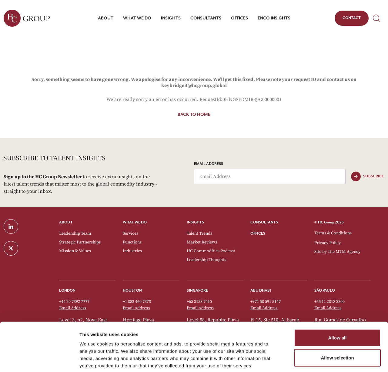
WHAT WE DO (135, 222)
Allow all (337, 307)
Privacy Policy (327, 243)
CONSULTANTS (264, 222)
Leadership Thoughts (206, 260)
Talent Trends (199, 233)
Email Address (208, 164)
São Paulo (324, 290)
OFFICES (257, 233)
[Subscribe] (367, 176)
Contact (351, 19)
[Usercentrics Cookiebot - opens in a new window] (39, 360)
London (67, 290)
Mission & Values (75, 251)
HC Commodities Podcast (211, 251)
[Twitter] (28, 248)
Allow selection (337, 327)
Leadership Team (75, 233)
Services (130, 233)
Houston (132, 290)
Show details (318, 360)
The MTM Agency (344, 251)
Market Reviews (202, 242)
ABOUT (66, 222)
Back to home (194, 114)
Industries (132, 251)
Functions (132, 242)
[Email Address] (270, 176)
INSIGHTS (195, 222)
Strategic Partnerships (80, 242)
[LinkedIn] (28, 226)
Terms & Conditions (333, 233)
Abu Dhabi (260, 290)
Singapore (197, 290)
